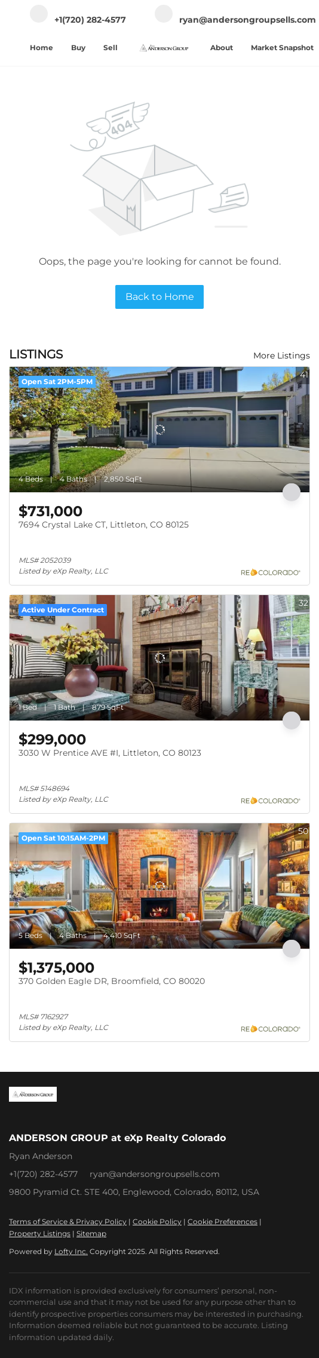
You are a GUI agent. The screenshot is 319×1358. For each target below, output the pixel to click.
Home (41, 47)
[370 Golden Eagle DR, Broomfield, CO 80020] (159, 886)
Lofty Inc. (71, 1251)
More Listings (281, 355)
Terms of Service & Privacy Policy (68, 1221)
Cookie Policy (157, 1221)
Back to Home (159, 296)
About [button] (221, 47)
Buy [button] (78, 47)
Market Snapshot (282, 47)
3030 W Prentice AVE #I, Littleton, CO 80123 (110, 752)
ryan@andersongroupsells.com (155, 1174)
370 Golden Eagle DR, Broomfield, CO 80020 (112, 981)
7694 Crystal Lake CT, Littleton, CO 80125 (104, 524)
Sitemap (91, 1233)
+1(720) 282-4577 (43, 1174)
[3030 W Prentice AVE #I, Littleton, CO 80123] (159, 658)
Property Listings (39, 1233)
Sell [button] (110, 47)
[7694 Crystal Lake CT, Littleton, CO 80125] (159, 429)
